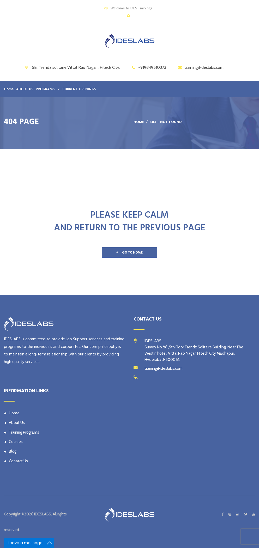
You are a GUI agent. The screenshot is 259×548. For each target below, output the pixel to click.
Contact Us (16, 461)
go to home (129, 252)
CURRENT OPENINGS (79, 89)
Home (9, 89)
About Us (14, 422)
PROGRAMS (45, 89)
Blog (10, 451)
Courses (13, 441)
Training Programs (21, 432)
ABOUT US (24, 89)
